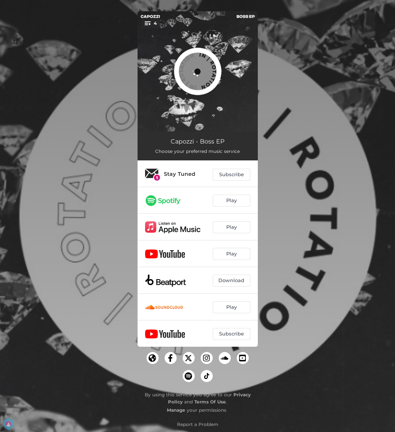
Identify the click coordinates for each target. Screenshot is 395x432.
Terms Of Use (210, 402)
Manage (176, 410)
